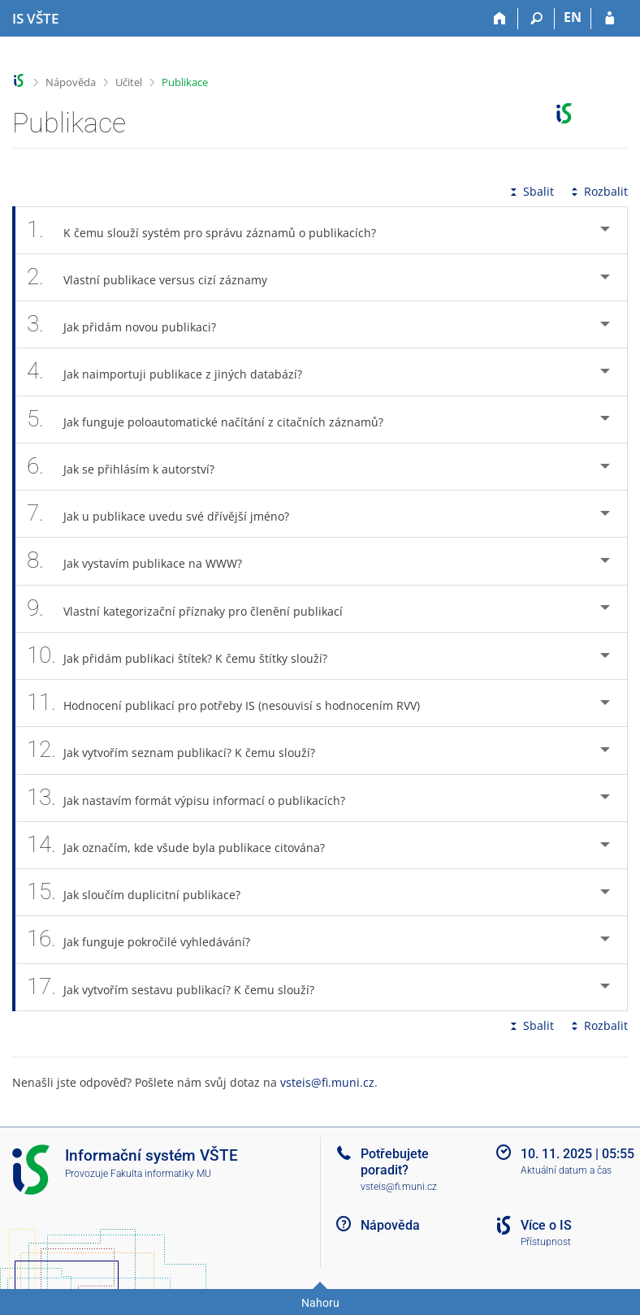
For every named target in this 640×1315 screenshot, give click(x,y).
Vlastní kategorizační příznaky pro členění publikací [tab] (194, 609)
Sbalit (530, 191)
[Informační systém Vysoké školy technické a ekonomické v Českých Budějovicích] (35, 18)
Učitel (128, 82)
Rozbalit (598, 191)
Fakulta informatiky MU (160, 1173)
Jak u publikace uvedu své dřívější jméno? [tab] (167, 514)
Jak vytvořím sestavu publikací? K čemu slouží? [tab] (179, 987)
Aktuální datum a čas (566, 1170)
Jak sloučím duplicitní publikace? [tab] (142, 892)
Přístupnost (546, 1242)
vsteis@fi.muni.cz (327, 1082)
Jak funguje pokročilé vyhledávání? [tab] (147, 939)
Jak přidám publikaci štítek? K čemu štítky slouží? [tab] (186, 656)
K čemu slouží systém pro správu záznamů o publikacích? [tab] (210, 230)
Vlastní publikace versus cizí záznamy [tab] (156, 277)
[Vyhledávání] (536, 18)
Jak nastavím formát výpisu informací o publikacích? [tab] (195, 798)
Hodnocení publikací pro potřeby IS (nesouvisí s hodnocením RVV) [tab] (232, 703)
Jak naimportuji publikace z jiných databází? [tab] (173, 371)
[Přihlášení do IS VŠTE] (609, 18)
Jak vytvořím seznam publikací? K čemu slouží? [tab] (180, 750)
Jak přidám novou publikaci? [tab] (130, 324)
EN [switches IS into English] (573, 17)
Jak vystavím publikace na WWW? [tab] (143, 561)
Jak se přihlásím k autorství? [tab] (129, 466)
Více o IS (546, 1225)
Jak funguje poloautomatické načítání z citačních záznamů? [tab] (214, 419)
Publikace (185, 82)
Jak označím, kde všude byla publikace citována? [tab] (185, 845)
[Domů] (500, 18)
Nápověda (70, 82)
